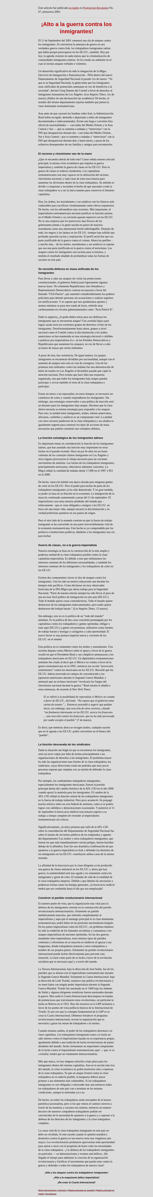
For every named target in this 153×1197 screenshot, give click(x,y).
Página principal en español (81, 1190)
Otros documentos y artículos (52, 1190)
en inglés (74, 7)
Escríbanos (51, 1194)
